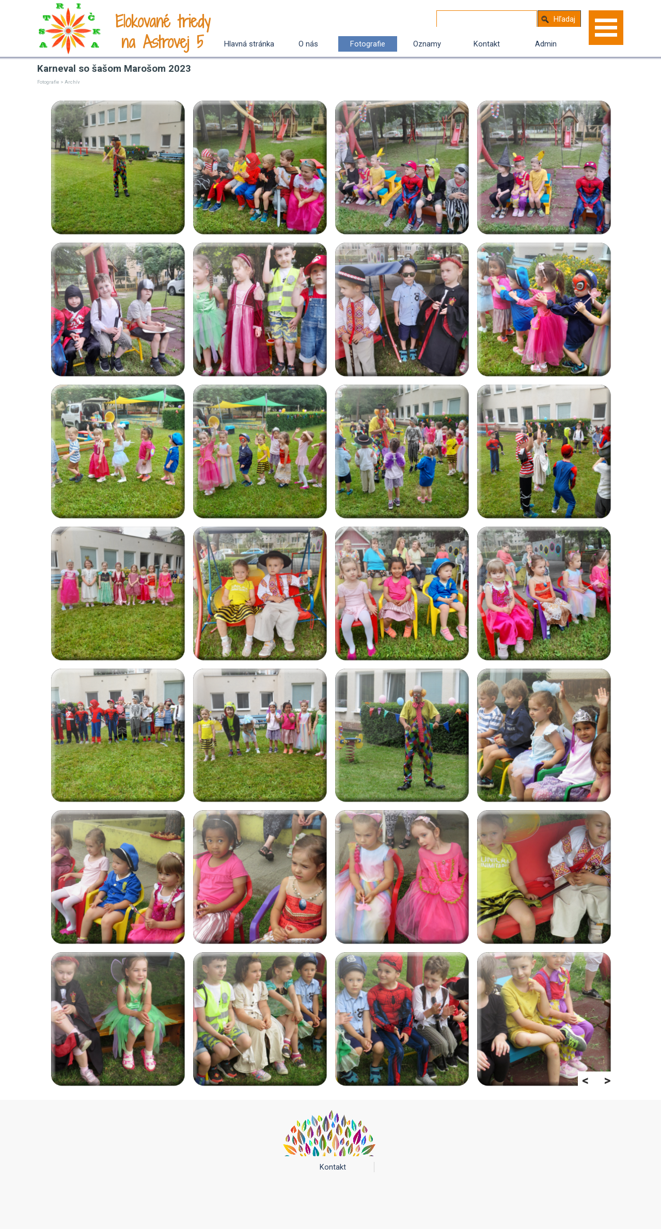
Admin (546, 44)
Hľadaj (564, 19)
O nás (308, 44)
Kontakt (487, 44)
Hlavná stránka (249, 44)
